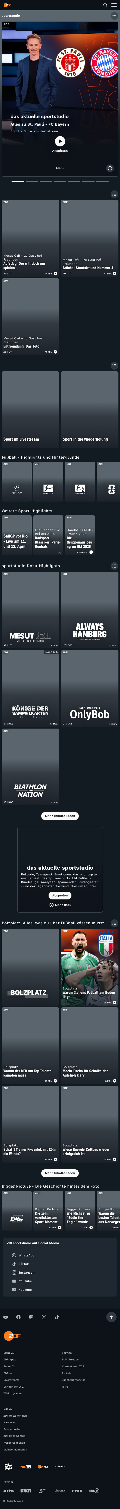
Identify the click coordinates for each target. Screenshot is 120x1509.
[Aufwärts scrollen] (111, 1317)
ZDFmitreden (70, 1359)
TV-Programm (12, 1393)
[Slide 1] (18, 182)
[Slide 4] (60, 182)
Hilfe (65, 1386)
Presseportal (12, 1429)
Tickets (66, 1373)
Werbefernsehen (14, 1442)
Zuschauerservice (73, 1379)
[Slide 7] (102, 182)
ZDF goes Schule (14, 1435)
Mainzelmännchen (15, 1449)
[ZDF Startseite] (7, 5)
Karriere (9, 1422)
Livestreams (11, 1379)
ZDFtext (8, 1373)
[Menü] (114, 5)
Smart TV (9, 1366)
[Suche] (105, 5)
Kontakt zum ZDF (73, 1366)
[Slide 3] (46, 182)
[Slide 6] (88, 182)
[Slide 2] (32, 182)
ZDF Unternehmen (15, 1415)
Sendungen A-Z (13, 1386)
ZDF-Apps (9, 1359)
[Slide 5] (74, 182)
